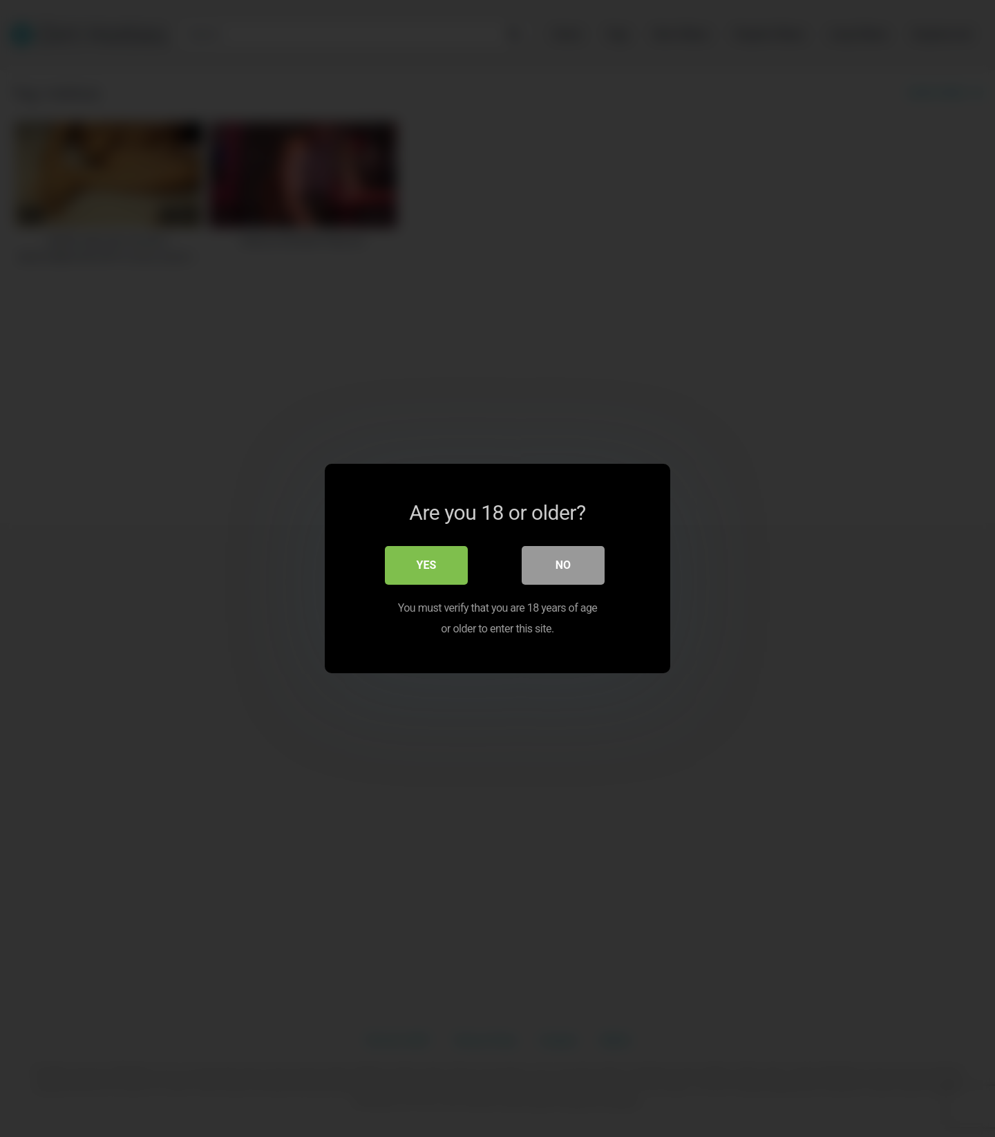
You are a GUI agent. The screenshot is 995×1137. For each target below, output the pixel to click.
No (563, 565)
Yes (427, 565)
